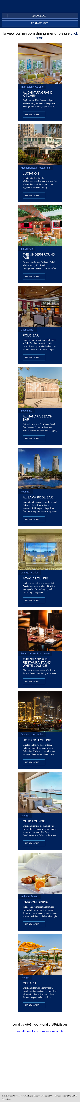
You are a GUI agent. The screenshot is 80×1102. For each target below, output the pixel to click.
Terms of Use (48, 1096)
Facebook (40, 7)
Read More (32, 114)
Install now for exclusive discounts (40, 1031)
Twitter (47, 7)
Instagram (53, 7)
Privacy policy (61, 1096)
